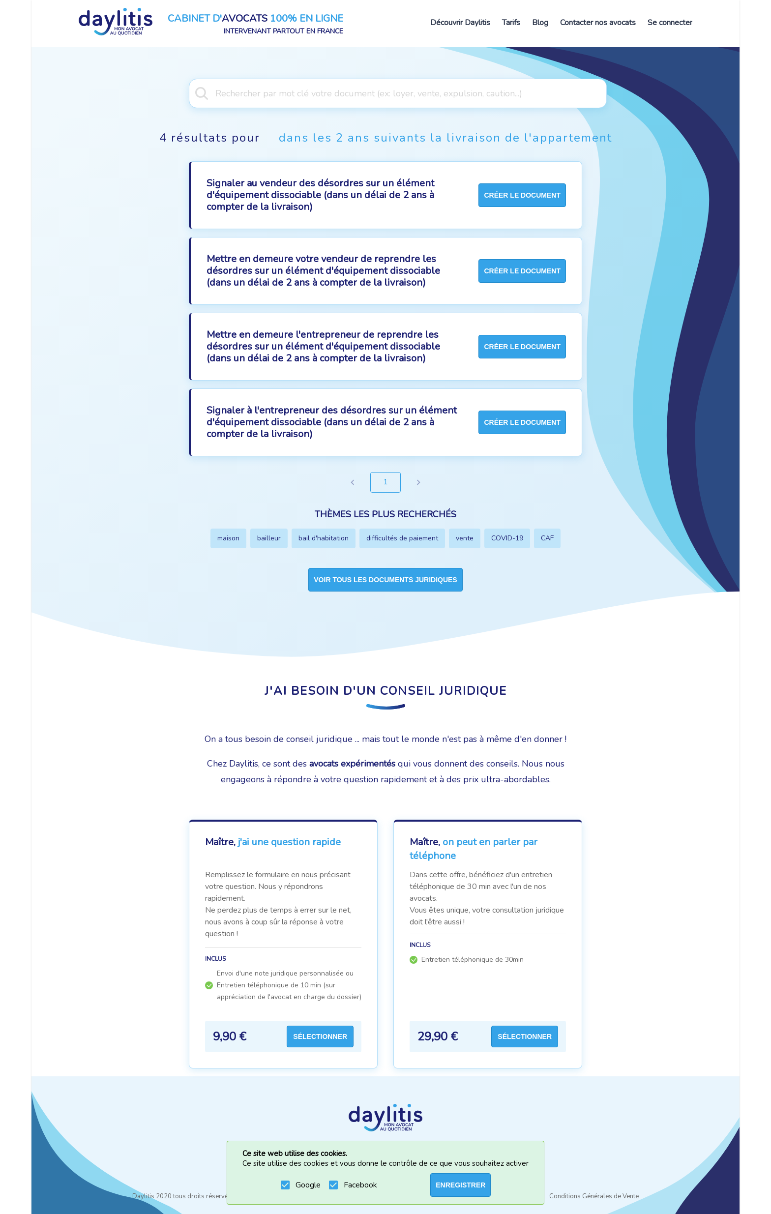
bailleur (269, 538)
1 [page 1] (385, 482)
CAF (547, 538)
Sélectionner (320, 1036)
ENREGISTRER (460, 1185)
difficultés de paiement (402, 538)
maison (228, 538)
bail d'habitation (323, 538)
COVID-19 (507, 538)
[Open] (602, 92)
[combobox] (385, 92)
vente (465, 538)
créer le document (522, 195)
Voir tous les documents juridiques (385, 580)
